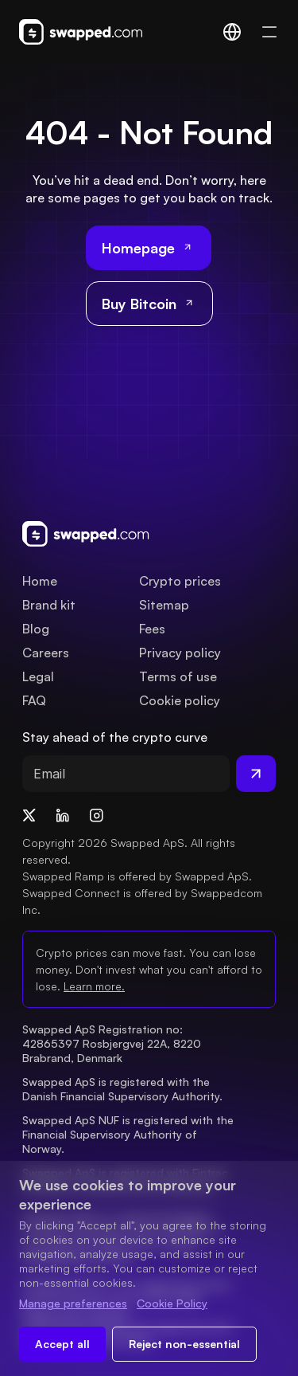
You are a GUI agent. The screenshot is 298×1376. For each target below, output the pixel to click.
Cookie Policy (172, 1303)
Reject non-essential (184, 1344)
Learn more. (94, 986)
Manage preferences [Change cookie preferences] (73, 1303)
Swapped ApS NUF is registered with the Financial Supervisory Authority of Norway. (129, 1134)
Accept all (62, 1344)
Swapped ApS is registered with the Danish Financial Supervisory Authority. (122, 1089)
